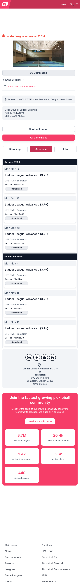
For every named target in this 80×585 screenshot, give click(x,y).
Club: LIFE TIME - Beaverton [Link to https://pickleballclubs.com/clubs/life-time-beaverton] (22, 86)
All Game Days (38, 137)
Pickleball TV (49, 557)
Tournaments (13, 557)
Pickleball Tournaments (56, 569)
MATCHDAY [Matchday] (49, 581)
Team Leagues (14, 575)
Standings (15, 149)
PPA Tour (47, 551)
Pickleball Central (52, 563)
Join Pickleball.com (40, 421)
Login (63, 4)
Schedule (41, 149)
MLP (44, 575)
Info (65, 149)
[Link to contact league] (38, 130)
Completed (16, 189)
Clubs (8, 581)
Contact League (38, 129)
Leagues (10, 569)
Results (9, 563)
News (8, 551)
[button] (71, 4)
